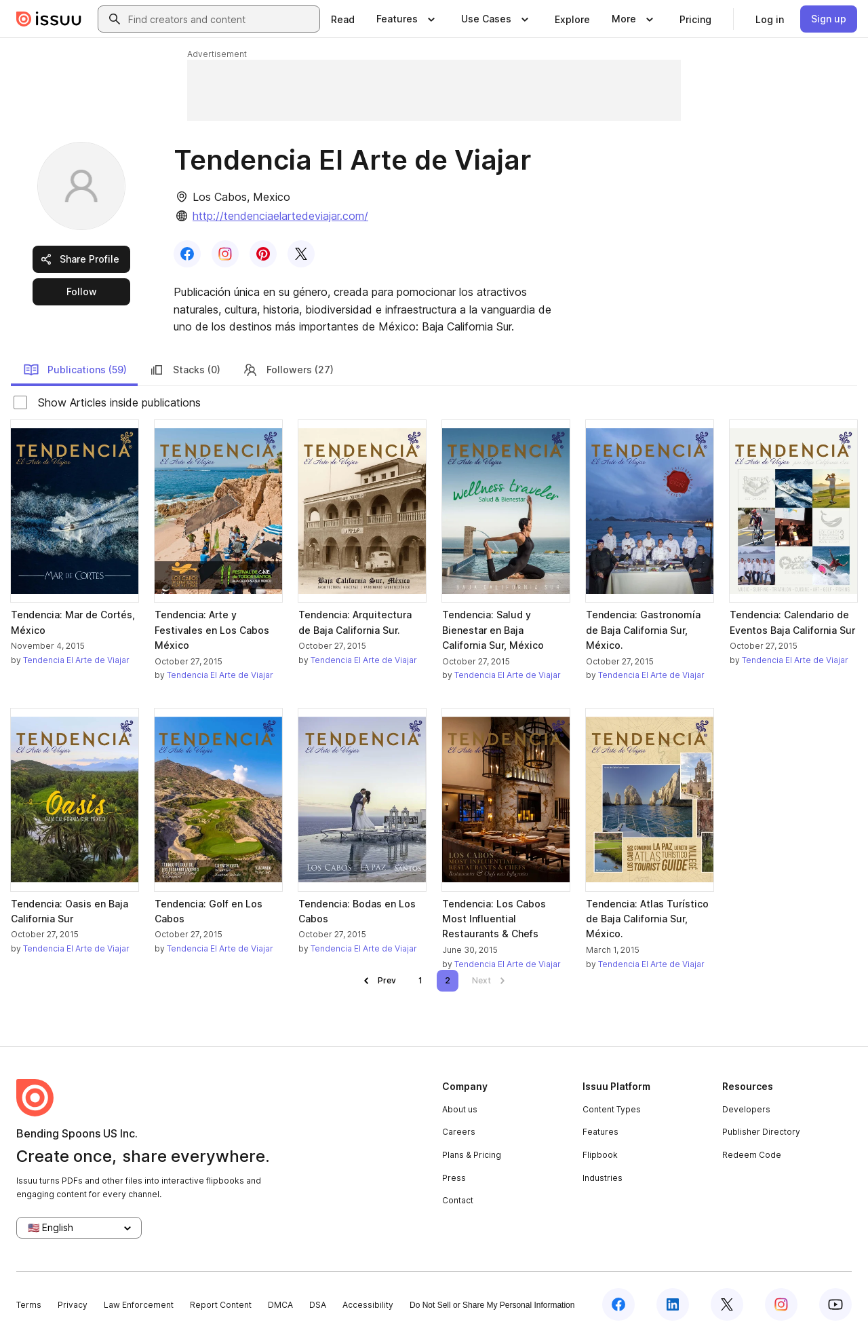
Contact (457, 1200)
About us (459, 1109)
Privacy (72, 1305)
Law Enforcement (139, 1305)
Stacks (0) (184, 370)
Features (600, 1132)
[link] (343, 19)
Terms (28, 1305)
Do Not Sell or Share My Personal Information (492, 1305)
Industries (603, 1178)
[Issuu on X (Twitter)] (727, 1304)
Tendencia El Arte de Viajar (76, 660)
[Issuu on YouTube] (835, 1304)
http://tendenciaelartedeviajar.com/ (280, 216)
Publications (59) (75, 370)
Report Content (221, 1305)
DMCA (280, 1305)
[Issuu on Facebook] (618, 1304)
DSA (317, 1305)
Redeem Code (751, 1155)
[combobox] (221, 19)
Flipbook (600, 1155)
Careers (458, 1132)
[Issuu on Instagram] (781, 1304)
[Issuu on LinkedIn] (672, 1304)
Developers (746, 1109)
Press (454, 1178)
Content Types (612, 1109)
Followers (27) (288, 370)
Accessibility (367, 1305)
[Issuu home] (49, 19)
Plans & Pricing (471, 1155)
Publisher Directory (761, 1132)
